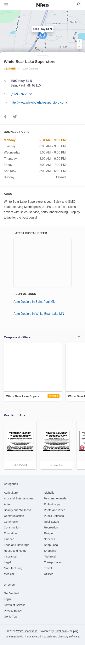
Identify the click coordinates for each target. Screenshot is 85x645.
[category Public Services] (54, 515)
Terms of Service (15, 604)
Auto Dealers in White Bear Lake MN (39, 313)
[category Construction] (12, 527)
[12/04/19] (20, 444)
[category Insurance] (10, 556)
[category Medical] (9, 574)
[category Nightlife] (49, 492)
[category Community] (11, 521)
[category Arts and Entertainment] (18, 498)
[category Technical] (50, 556)
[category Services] (49, 539)
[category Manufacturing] (13, 568)
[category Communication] (14, 515)
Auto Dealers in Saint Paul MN (34, 301)
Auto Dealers (30, 68)
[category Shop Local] (51, 544)
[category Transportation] (53, 562)
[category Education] (10, 533)
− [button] (79, 46)
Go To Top (10, 616)
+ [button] (79, 41)
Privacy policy (13, 610)
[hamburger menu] (6, 4)
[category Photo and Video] (54, 510)
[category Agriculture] (11, 492)
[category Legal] (7, 562)
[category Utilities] (48, 574)
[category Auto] (7, 504)
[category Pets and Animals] (55, 498)
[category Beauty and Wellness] (17, 510)
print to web (45, 636)
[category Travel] (48, 568)
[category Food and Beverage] (16, 544)
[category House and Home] (15, 550)
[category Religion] (49, 533)
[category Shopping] (50, 550)
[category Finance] (9, 539)
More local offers (79, 337)
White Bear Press (27, 631)
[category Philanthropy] (52, 504)
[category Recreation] (51, 527)
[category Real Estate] (51, 521)
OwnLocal (60, 631)
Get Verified (11, 593)
